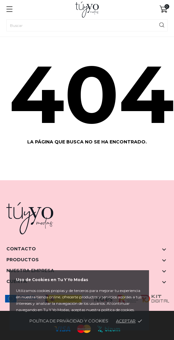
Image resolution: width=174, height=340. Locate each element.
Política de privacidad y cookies (68, 320)
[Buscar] (87, 25)
